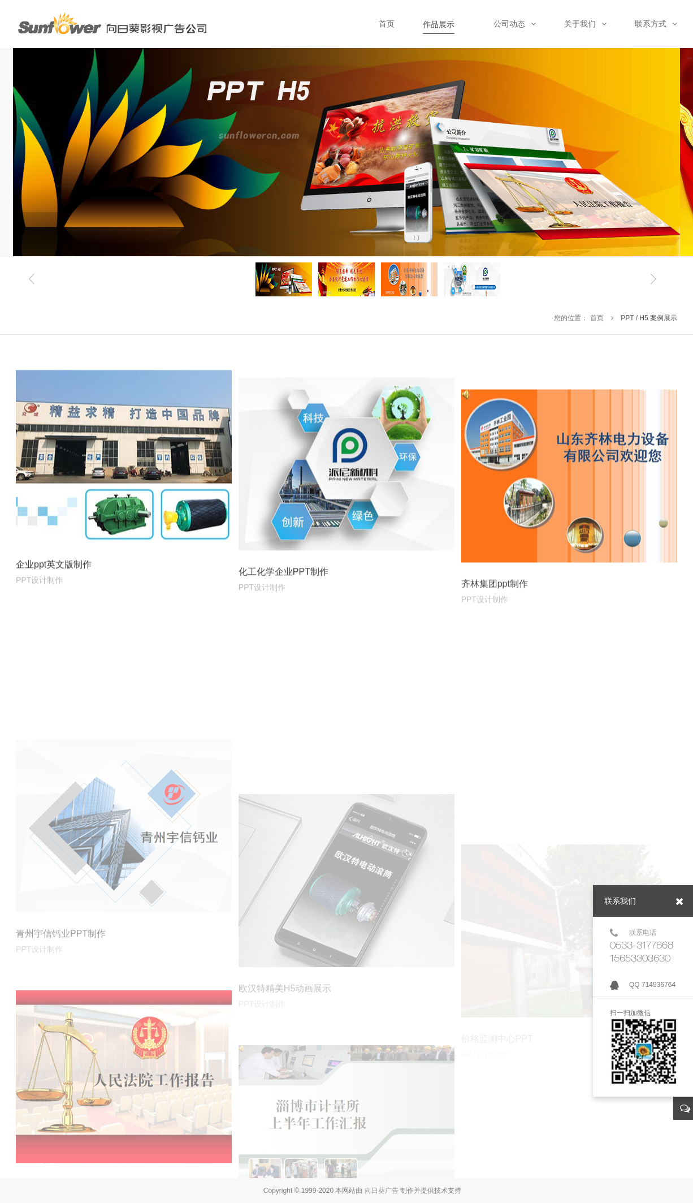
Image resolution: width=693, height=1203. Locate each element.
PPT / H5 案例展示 (649, 320)
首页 (597, 320)
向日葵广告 (382, 1191)
